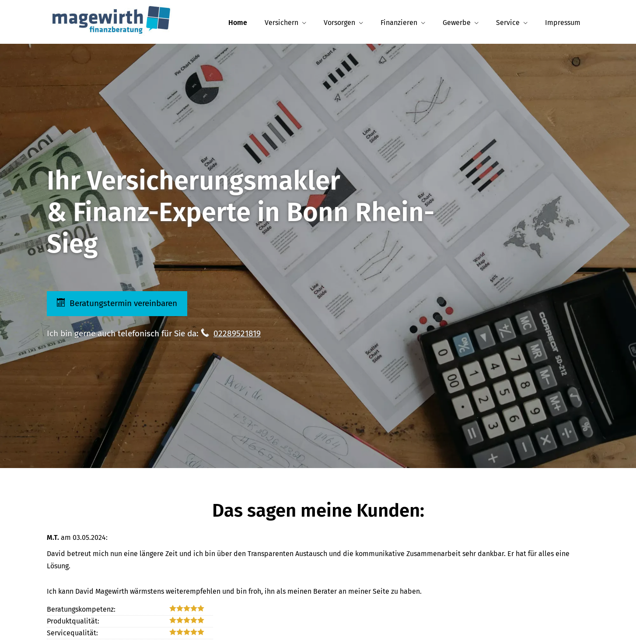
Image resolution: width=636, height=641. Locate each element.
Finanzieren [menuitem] (399, 22)
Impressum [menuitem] (562, 22)
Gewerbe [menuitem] (457, 22)
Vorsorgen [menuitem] (339, 22)
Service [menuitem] (508, 22)
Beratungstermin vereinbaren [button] (118, 303)
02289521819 (237, 333)
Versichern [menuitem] (281, 22)
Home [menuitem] (237, 22)
